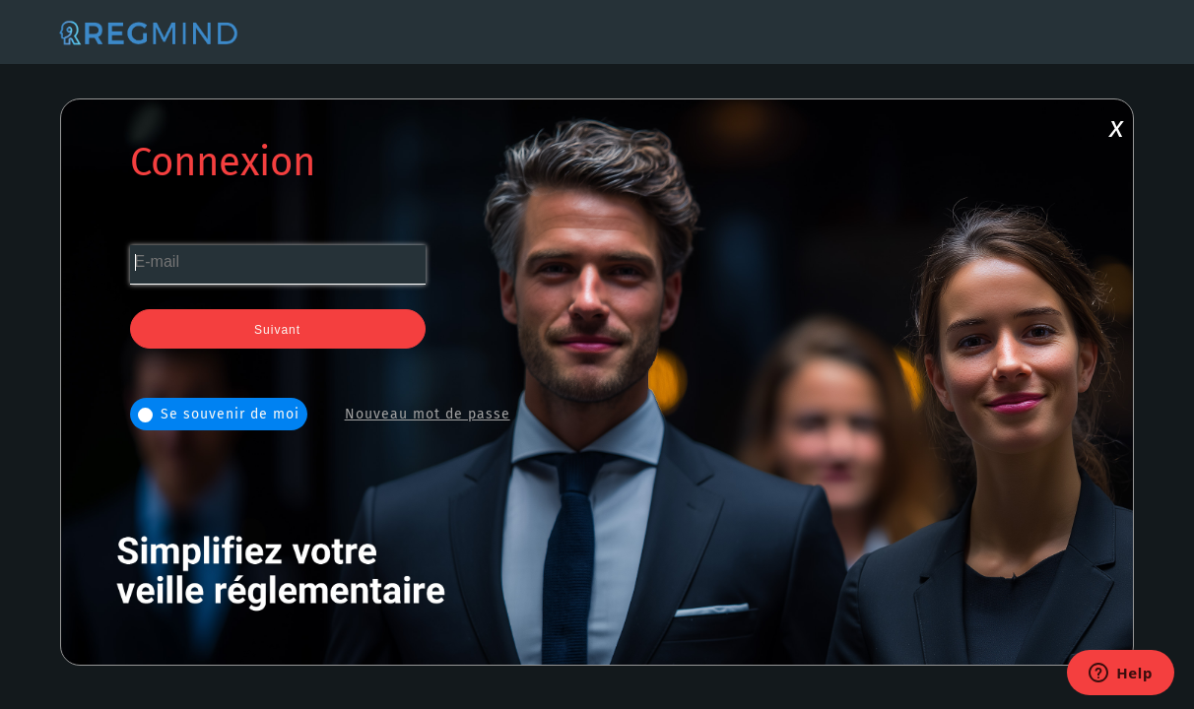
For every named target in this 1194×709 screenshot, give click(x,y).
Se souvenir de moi (218, 414)
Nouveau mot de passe (427, 414)
